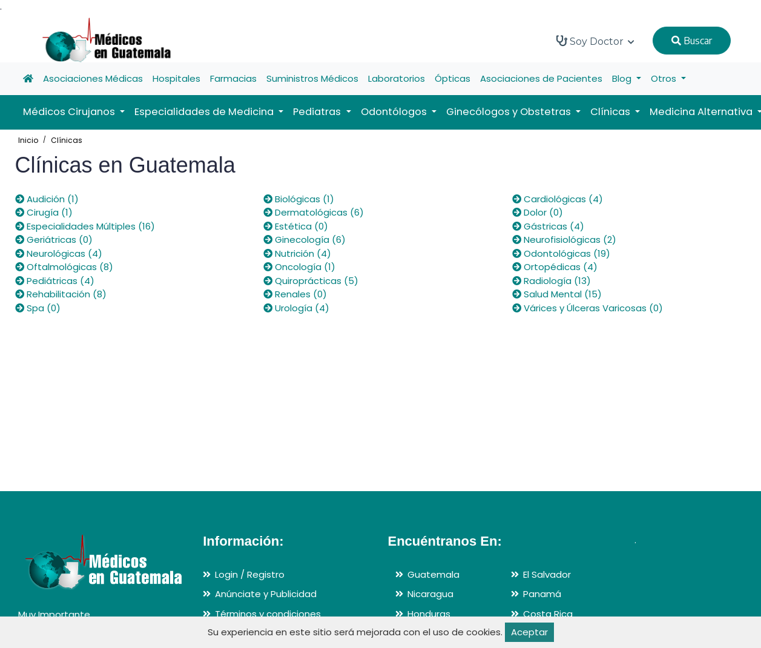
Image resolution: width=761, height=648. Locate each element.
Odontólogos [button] (395, 112)
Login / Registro (250, 574)
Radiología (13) (551, 280)
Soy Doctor (595, 41)
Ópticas (452, 78)
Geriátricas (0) (54, 239)
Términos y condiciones (268, 613)
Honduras (428, 613)
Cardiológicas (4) (557, 199)
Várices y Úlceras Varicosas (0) (587, 308)
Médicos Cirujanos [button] (70, 112)
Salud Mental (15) (557, 294)
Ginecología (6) (304, 239)
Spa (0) (38, 308)
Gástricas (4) (548, 226)
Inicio (28, 140)
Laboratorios (396, 78)
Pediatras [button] (318, 112)
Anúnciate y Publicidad (266, 593)
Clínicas (66, 140)
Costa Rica (548, 613)
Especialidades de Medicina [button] (205, 112)
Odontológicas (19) (561, 253)
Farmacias (233, 78)
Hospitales (176, 78)
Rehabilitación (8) (61, 294)
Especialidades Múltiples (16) (85, 226)
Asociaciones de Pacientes (541, 78)
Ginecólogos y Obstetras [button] (509, 112)
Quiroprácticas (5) (310, 280)
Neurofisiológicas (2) (564, 239)
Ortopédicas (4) (555, 266)
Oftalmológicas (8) (64, 266)
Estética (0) (295, 226)
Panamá (542, 593)
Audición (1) (47, 199)
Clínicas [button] (611, 112)
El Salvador (547, 574)
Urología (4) (296, 308)
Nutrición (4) (297, 253)
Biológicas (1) (298, 199)
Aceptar (529, 632)
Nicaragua (430, 593)
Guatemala (433, 574)
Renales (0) (295, 294)
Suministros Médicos (312, 78)
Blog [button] (623, 78)
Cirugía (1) (44, 212)
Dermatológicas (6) (313, 212)
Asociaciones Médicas (93, 78)
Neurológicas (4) (58, 253)
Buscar (691, 41)
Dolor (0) (537, 212)
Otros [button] (665, 78)
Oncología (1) (299, 266)
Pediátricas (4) (54, 280)
